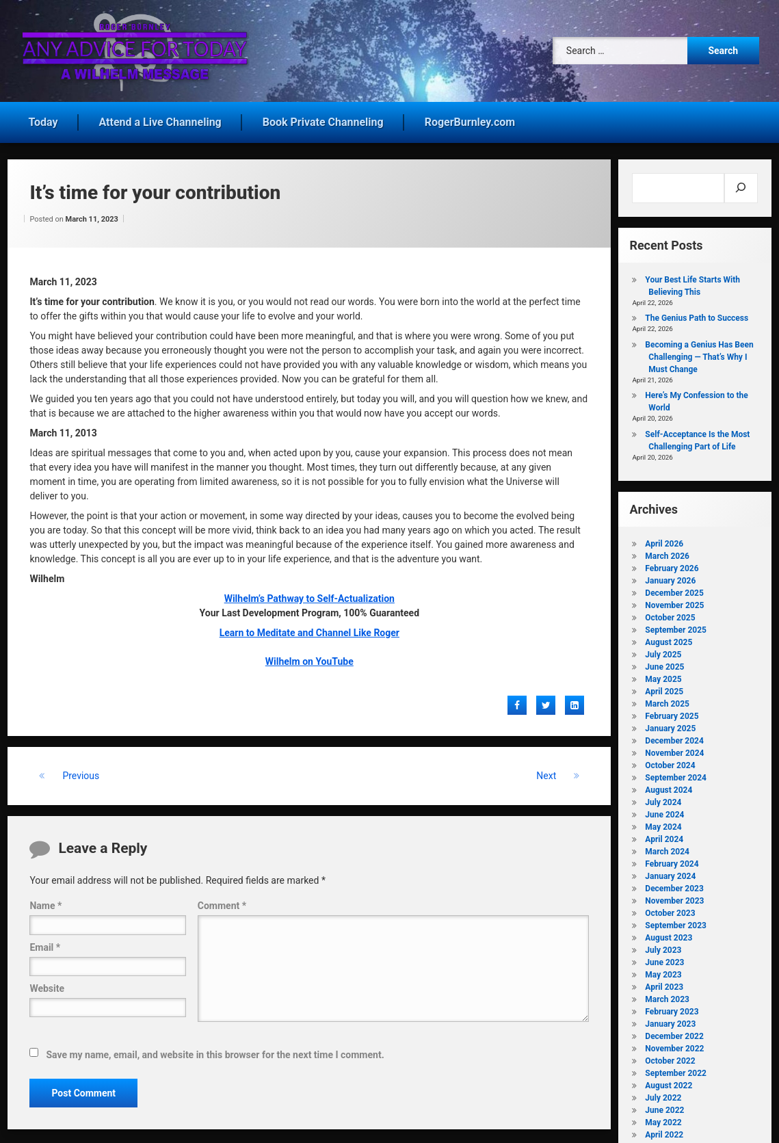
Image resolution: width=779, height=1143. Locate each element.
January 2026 (670, 578)
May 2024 (663, 824)
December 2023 (674, 886)
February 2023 (671, 1009)
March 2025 (667, 701)
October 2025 (670, 615)
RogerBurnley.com (470, 119)
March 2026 (667, 553)
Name (45, 903)
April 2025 (664, 689)
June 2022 (664, 1107)
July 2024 (663, 799)
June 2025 (664, 664)
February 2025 (671, 713)
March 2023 (667, 996)
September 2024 (676, 775)
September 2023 (676, 923)
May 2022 (663, 1120)
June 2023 (664, 959)
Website (46, 985)
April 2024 (664, 836)
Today (42, 119)
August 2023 (668, 935)
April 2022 (664, 1132)
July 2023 (663, 947)
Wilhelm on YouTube (309, 658)
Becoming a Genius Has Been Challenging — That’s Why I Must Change (699, 354)
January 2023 (670, 1021)
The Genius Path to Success (696, 316)
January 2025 (670, 726)
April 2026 (664, 541)
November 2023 (674, 898)
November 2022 (674, 1046)
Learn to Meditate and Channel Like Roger (309, 630)
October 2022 (670, 1058)
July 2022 (663, 1095)
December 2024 (674, 738)
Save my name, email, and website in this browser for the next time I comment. (215, 1052)
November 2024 (674, 750)
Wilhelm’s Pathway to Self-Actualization (309, 595)
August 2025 (668, 639)
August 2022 (668, 1083)
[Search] (741, 185)
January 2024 (670, 873)
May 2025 (663, 676)
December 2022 (674, 1033)
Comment (222, 903)
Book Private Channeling (323, 119)
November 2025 (674, 602)
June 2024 (664, 812)
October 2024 (670, 762)
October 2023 (670, 910)
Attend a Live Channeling (160, 119)
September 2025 (676, 627)
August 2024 (668, 787)
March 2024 (667, 849)
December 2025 (674, 590)
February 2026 (671, 565)
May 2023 (663, 972)
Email (44, 944)
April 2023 (664, 984)
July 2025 (663, 652)
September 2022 (676, 1070)
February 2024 (671, 861)
